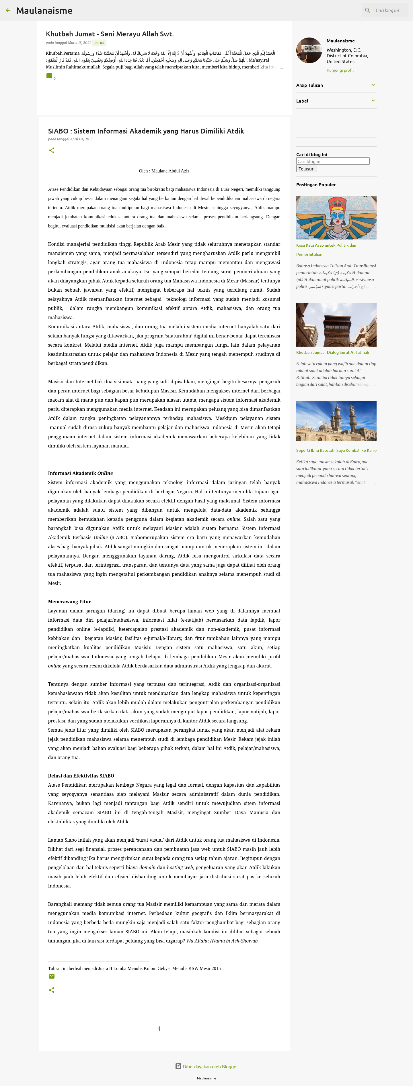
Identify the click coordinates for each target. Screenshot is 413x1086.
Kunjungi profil (340, 69)
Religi (99, 42)
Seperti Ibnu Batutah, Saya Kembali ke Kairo (336, 450)
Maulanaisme (44, 10)
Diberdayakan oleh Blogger (206, 1066)
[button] (51, 151)
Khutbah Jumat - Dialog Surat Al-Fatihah (332, 352)
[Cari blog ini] (378, 10)
